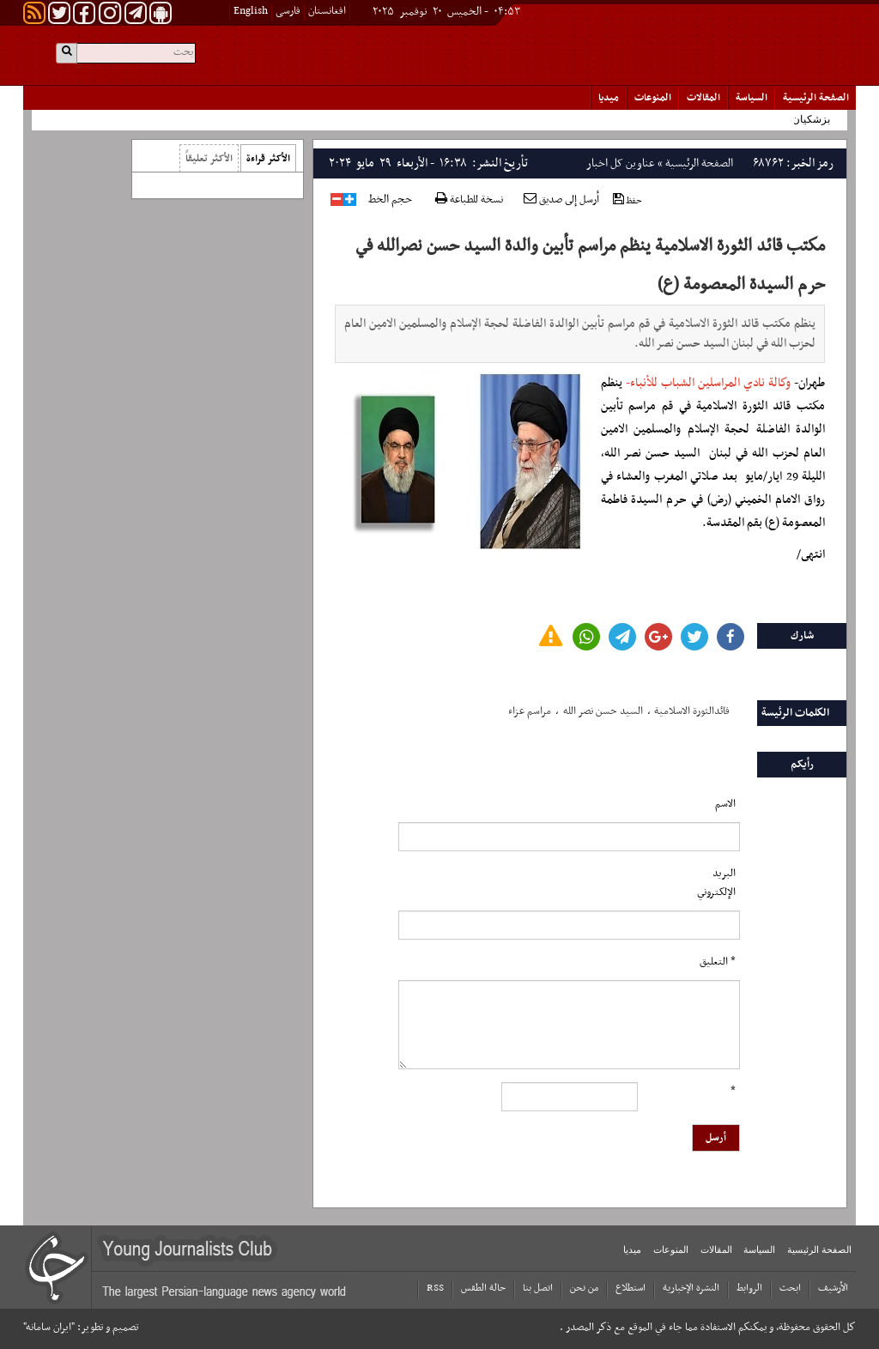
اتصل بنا (538, 1288)
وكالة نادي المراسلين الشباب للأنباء (710, 383)
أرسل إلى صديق (561, 200)
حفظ (627, 200)
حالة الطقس (483, 1288)
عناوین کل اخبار (620, 163)
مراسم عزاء (529, 711)
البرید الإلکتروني (716, 883)
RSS (435, 1288)
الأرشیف (833, 1288)
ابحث (790, 1288)
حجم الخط (390, 200)
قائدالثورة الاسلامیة (692, 711)
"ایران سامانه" (49, 1327)
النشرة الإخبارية (691, 1288)
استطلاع (630, 1288)
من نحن (584, 1288)
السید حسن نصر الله (603, 711)
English (250, 11)
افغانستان (327, 11)
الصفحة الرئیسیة (816, 97)
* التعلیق (718, 962)
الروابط (749, 1288)
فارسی (288, 11)
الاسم (725, 804)
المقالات (703, 97)
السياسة (751, 97)
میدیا (608, 97)
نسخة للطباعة (469, 200)
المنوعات (652, 97)
